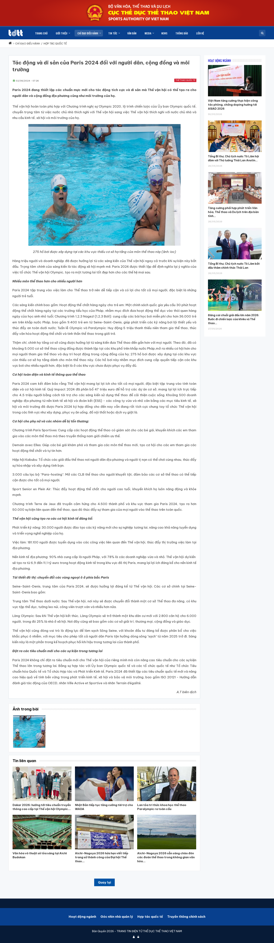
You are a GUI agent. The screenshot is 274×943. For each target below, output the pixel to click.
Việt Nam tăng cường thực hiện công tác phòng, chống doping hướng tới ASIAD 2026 (233, 104)
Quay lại (104, 882)
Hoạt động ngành (82, 916)
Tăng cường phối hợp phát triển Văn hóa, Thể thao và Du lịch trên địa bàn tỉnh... (233, 212)
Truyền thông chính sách (186, 916)
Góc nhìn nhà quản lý (116, 916)
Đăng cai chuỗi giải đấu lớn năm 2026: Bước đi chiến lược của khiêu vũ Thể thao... (233, 319)
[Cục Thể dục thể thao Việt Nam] (16, 33)
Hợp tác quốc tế (150, 916)
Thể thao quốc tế (185, 80)
